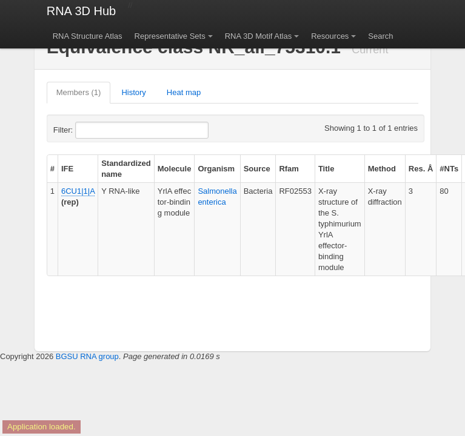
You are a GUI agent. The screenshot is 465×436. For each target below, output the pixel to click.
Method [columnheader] (382, 168)
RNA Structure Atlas (87, 36)
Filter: (92, 130)
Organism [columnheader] (216, 168)
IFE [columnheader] (67, 168)
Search (380, 36)
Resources (330, 36)
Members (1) (78, 92)
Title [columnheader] (326, 168)
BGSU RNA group (87, 356)
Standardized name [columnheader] (126, 169)
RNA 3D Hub (81, 11)
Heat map (184, 92)
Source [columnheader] (257, 168)
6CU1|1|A (78, 191)
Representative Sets (170, 36)
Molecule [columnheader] (175, 168)
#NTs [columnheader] (449, 168)
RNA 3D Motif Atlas (258, 36)
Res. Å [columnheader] (421, 168)
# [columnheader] (52, 168)
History (133, 92)
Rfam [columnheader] (289, 168)
